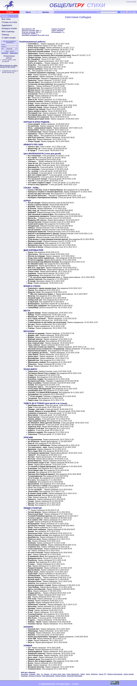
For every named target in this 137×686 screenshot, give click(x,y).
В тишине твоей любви (37, 493)
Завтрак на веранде (36, 333)
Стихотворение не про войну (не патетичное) (47, 322)
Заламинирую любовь (37, 545)
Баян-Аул (32, 139)
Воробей (31, 206)
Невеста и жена (34, 539)
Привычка (32, 80)
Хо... (29, 71)
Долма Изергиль (35, 461)
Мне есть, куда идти (36, 268)
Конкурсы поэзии (9, 28)
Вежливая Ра (33, 167)
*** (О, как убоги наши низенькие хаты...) (45, 277)
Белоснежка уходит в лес (38, 463)
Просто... (31, 86)
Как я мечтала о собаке (38, 486)
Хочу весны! (33, 76)
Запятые (31, 583)
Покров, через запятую (37, 105)
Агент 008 (32, 638)
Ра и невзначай (34, 156)
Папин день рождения (37, 305)
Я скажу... (32, 564)
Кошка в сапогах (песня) (38, 205)
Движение (32, 449)
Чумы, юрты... (34, 136)
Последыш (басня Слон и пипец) (42, 373)
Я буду (31, 103)
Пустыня (31, 459)
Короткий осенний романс (39, 51)
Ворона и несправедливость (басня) (43, 233)
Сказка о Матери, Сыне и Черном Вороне (45, 190)
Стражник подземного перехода (41, 73)
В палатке (32, 208)
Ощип (30, 640)
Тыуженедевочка (35, 476)
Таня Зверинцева (48, 676)
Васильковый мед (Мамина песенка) (43, 262)
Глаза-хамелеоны (35, 549)
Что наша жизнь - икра (37, 447)
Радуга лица (33, 400)
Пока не (31, 443)
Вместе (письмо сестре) (38, 535)
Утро (30, 497)
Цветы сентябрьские (37, 589)
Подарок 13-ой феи (36, 428)
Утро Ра (31, 181)
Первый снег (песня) (36, 109)
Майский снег (34, 360)
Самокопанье (33, 275)
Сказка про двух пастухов (39, 194)
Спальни (31, 235)
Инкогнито (32, 595)
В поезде (31, 281)
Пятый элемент (34, 230)
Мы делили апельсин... (38, 195)
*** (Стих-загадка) (35, 396)
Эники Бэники (129, 674)
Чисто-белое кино (35, 655)
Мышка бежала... (35, 577)
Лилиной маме (34, 298)
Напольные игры (35, 533)
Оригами (31, 472)
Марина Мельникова (114, 674)
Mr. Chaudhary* (34, 59)
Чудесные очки (34, 427)
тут (13, 72)
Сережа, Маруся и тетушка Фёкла (42, 411)
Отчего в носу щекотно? (38, 184)
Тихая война (33, 491)
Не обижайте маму (36, 264)
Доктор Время (34, 570)
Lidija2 (82, 674)
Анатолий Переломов (74, 676)
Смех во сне (33, 163)
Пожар (30, 610)
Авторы (5, 16)
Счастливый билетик (37, 269)
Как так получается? (36, 425)
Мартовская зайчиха (36, 341)
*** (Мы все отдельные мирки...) (41, 294)
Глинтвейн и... (34, 44)
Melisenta (94, 674)
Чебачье (31, 228)
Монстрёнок (33, 415)
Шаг (29, 597)
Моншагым (32, 317)
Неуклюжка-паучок (36, 405)
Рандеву (31, 633)
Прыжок (31, 602)
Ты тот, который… (35, 489)
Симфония (32, 482)
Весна (30, 366)
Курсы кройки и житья (37, 111)
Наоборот (32, 212)
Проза (28, 12)
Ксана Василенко (72, 674)
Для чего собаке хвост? (38, 175)
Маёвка (31, 337)
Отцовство (32, 61)
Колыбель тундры (36, 379)
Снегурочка (33, 94)
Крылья (31, 503)
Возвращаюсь (34, 304)
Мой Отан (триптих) (36, 137)
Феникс (31, 531)
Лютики (31, 505)
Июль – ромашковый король (40, 128)
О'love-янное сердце (37, 48)
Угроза (30, 252)
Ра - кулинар (33, 171)
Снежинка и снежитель (37, 413)
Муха (30, 591)
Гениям (31, 385)
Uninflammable (34, 576)
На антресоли (33, 441)
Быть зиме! (33, 657)
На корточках (33, 126)
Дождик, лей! (33, 335)
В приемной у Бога (36, 556)
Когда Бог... (32, 65)
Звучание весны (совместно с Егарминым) (46, 349)
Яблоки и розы (34, 92)
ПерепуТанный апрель (37, 351)
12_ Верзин (45, 674)
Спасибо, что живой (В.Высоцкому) (43, 392)
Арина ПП (102, 674)
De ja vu (31, 642)
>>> (40, 30)
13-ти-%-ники (33, 478)
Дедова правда (34, 313)
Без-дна (31, 324)
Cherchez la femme (35, 247)
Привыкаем (33, 53)
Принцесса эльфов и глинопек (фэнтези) (45, 192)
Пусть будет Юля (35, 451)
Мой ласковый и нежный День (41, 214)
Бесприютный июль (36, 381)
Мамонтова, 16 (34, 148)
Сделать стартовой (131, 1)
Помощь (5, 35)
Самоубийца (33, 307)
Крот (30, 554)
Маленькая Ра (34, 177)
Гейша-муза (33, 371)
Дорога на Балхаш (35, 49)
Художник (32, 273)
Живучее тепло (34, 292)
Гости (30, 488)
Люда (88, 674)
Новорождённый (35, 651)
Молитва (31, 296)
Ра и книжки (33, 173)
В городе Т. (32, 150)
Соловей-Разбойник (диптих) (40, 516)
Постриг (31, 457)
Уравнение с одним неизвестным (42, 288)
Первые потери (34, 57)
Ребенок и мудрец (35, 432)
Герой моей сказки (36, 224)
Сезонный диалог (35, 614)
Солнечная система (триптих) (40, 84)
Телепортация (34, 78)
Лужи (30, 407)
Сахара (31, 501)
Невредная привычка (37, 232)
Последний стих (35, 113)
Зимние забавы (34, 419)
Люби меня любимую (37, 529)
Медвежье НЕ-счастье (37, 220)
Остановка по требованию (39, 445)
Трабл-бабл (33, 574)
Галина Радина (60, 676)
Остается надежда (35, 260)
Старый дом (33, 302)
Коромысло (33, 266)
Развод (31, 601)
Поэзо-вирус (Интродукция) (39, 389)
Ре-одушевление (35, 439)
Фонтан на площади (36, 256)
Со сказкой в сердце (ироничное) (42, 466)
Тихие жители (33, 417)
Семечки (31, 562)
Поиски (31, 290)
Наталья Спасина (34, 676)
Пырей (31, 522)
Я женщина (32, 468)
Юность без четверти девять (40, 661)
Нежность (32, 499)
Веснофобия (33, 358)
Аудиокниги (7, 25)
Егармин (32, 674)
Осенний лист (34, 629)
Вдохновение (33, 484)
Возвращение (33, 524)
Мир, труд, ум (33, 210)
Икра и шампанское (36, 243)
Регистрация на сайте (8, 65)
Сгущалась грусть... (36, 387)
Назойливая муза (35, 390)
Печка (30, 527)
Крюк (30, 665)
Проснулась (33, 254)
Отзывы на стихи (9, 22)
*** (29, 510)
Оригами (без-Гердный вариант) (41, 474)
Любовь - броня (34, 622)
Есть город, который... (37, 318)
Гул (29, 648)
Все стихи (6, 19)
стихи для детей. (9, 60)
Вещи (30, 283)
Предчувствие (34, 88)
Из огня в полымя (35, 552)
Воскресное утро (35, 245)
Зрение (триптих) (35, 279)
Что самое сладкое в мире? (39, 183)
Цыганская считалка (36, 525)
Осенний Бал (33, 616)
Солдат (31, 320)
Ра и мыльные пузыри (37, 179)
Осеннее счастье (35, 624)
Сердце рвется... (35, 593)
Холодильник (33, 226)
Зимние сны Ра (34, 165)
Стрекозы (32, 67)
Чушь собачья (34, 345)
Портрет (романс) (35, 69)
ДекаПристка (33, 537)
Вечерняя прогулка (36, 667)
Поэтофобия (33, 394)
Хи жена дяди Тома (58, 674)
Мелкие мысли (34, 90)
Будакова (24, 676)
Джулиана (24, 674)
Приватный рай (34, 495)
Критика (45, 12)
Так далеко (32, 398)
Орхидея (31, 608)
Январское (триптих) (37, 653)
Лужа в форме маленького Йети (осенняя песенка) (49, 55)
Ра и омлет (32, 158)
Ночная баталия (34, 222)
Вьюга (30, 663)
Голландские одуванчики (38, 453)
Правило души (34, 659)
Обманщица (33, 631)
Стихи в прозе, (7, 60)
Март (30, 74)
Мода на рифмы (35, 383)
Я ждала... (32, 620)
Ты (29, 551)
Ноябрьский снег (35, 300)
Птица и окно (33, 271)
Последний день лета (37, 115)
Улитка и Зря (33, 147)
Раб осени (32, 599)
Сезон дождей (34, 124)
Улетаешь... (32, 161)
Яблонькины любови (37, 362)
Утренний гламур (35, 107)
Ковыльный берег (35, 514)
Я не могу (32, 480)
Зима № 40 (32, 99)
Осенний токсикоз (35, 101)
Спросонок (32, 434)
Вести (30, 326)
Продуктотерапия (35, 568)
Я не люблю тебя (35, 520)
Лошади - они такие (36, 409)
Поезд (31, 46)
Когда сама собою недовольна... (41, 258)
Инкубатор (32, 560)
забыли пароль (14, 53)
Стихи (10, 12)
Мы (29, 98)
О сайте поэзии (8, 38)
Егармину (32, 377)
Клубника (32, 543)
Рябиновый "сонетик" (37, 604)
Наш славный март (36, 343)
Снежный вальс (34, 669)
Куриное (31, 237)
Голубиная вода (34, 132)
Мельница (32, 606)
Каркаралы (33, 134)
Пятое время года (35, 470)
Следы (31, 375)
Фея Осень (32, 618)
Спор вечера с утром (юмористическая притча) (48, 239)
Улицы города (34, 141)
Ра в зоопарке (34, 169)
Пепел (30, 464)
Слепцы (31, 328)
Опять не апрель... (36, 63)
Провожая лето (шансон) (38, 117)
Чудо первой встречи (37, 421)
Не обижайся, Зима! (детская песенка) (44, 423)
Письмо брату (34, 82)
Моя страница (8, 31)
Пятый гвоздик (34, 203)
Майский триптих (35, 339)
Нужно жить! (33, 356)
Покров (31, 650)
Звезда (31, 96)
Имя (29, 566)
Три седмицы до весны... (38, 353)
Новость (31, 430)
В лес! (30, 612)
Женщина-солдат (35, 241)
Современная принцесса (38, 216)
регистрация (5, 53)
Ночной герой (33, 579)
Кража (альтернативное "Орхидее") (43, 637)
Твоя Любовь (33, 587)
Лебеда (31, 315)
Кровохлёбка (33, 130)
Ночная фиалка (34, 512)
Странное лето (34, 547)
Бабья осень (33, 572)
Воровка (31, 635)
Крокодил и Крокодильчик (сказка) (42, 197)
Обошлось (32, 364)
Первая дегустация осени (39, 119)
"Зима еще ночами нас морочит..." (42, 347)
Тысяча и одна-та (35, 518)
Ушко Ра (31, 159)
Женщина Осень (35, 581)
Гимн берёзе (33, 354)
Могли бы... (33, 218)
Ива (29, 541)
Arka (38, 674)
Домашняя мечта (35, 558)
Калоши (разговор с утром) (39, 585)
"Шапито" (32, 455)
